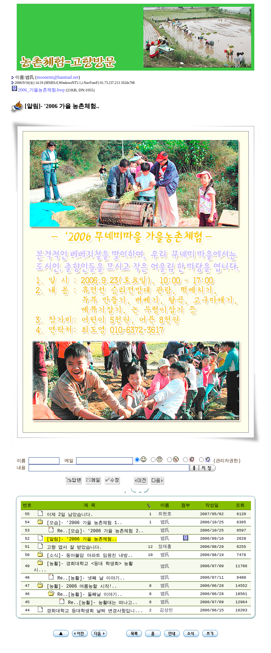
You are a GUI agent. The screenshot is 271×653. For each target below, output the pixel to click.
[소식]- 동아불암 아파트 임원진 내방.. (90, 555)
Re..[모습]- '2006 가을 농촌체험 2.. (100, 531)
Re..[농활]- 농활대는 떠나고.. (102, 602)
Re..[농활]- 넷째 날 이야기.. (91, 578)
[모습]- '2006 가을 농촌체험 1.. (85, 523)
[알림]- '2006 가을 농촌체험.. (82, 539)
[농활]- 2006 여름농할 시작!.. (82, 586)
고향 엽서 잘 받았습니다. (74, 547)
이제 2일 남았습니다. (70, 514)
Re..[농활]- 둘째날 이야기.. (89, 594)
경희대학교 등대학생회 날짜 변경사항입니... (95, 611)
